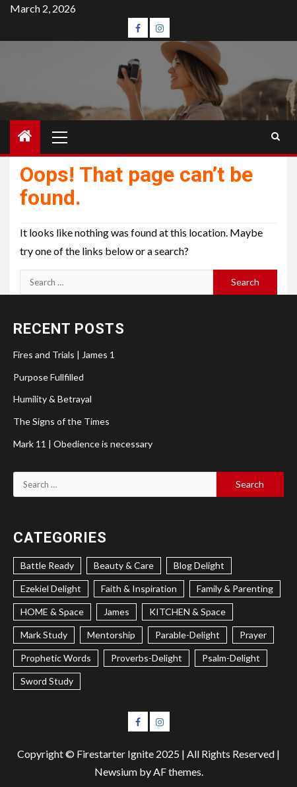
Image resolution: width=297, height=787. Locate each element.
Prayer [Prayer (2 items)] (253, 634)
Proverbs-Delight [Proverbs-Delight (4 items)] (146, 657)
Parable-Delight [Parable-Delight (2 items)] (187, 634)
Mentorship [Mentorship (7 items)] (111, 634)
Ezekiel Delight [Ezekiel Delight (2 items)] (50, 588)
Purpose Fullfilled (48, 377)
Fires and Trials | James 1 (64, 354)
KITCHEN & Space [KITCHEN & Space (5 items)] (187, 611)
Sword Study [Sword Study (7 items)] (46, 681)
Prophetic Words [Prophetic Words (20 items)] (55, 657)
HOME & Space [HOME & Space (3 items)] (52, 611)
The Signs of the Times (61, 421)
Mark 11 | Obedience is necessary (82, 443)
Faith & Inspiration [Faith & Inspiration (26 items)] (139, 588)
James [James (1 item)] (116, 611)
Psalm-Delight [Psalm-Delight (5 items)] (231, 657)
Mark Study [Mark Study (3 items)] (43, 634)
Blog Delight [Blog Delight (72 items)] (199, 565)
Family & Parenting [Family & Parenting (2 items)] (235, 588)
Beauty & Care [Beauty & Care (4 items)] (124, 565)
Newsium (115, 771)
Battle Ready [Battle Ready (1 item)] (47, 565)
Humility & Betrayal (52, 398)
